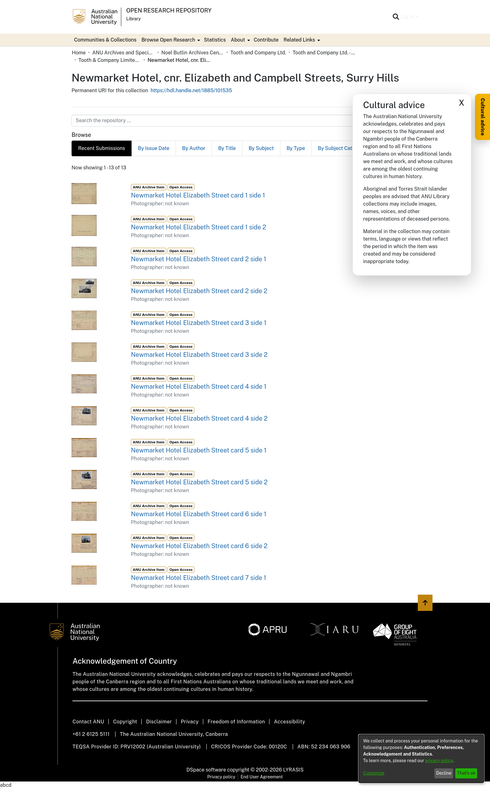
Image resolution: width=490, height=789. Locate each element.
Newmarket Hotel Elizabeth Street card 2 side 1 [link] (198, 259)
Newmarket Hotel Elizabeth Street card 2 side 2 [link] (199, 291)
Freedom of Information (236, 722)
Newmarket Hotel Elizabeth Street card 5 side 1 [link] (199, 450)
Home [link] (79, 53)
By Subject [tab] (261, 148)
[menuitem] (170, 40)
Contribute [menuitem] (266, 40)
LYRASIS (293, 770)
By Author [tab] (193, 148)
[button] (396, 17)
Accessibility (289, 722)
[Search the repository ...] (230, 121)
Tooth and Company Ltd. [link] (258, 53)
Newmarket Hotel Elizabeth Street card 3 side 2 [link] (199, 354)
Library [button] (133, 18)
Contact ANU (88, 722)
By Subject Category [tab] (342, 148)
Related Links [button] (299, 40)
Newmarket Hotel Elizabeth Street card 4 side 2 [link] (199, 418)
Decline (444, 773)
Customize (373, 773)
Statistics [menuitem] (215, 40)
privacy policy (439, 760)
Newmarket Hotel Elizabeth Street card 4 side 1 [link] (198, 386)
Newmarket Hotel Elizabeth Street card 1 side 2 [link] (198, 227)
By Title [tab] (227, 148)
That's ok (466, 773)
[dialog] (421, 759)
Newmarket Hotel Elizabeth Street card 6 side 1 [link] (198, 514)
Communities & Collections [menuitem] (105, 40)
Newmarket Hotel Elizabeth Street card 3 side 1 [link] (198, 323)
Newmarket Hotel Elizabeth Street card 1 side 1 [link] (198, 195)
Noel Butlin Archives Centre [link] (192, 53)
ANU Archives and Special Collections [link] (123, 53)
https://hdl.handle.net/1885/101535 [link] (191, 90)
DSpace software (206, 770)
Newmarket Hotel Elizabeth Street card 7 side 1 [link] (198, 578)
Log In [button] (408, 17)
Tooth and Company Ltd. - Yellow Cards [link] (323, 53)
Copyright (125, 722)
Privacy (190, 722)
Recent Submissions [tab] (101, 148)
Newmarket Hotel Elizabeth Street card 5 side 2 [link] (199, 482)
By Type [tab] (296, 148)
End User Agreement (262, 776)
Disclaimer (159, 722)
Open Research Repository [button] (169, 10)
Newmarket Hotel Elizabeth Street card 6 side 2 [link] (199, 546)
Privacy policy (221, 776)
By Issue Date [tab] (153, 148)
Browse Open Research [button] (168, 40)
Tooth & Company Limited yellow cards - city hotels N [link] (109, 60)
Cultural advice (483, 117)
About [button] (238, 40)
